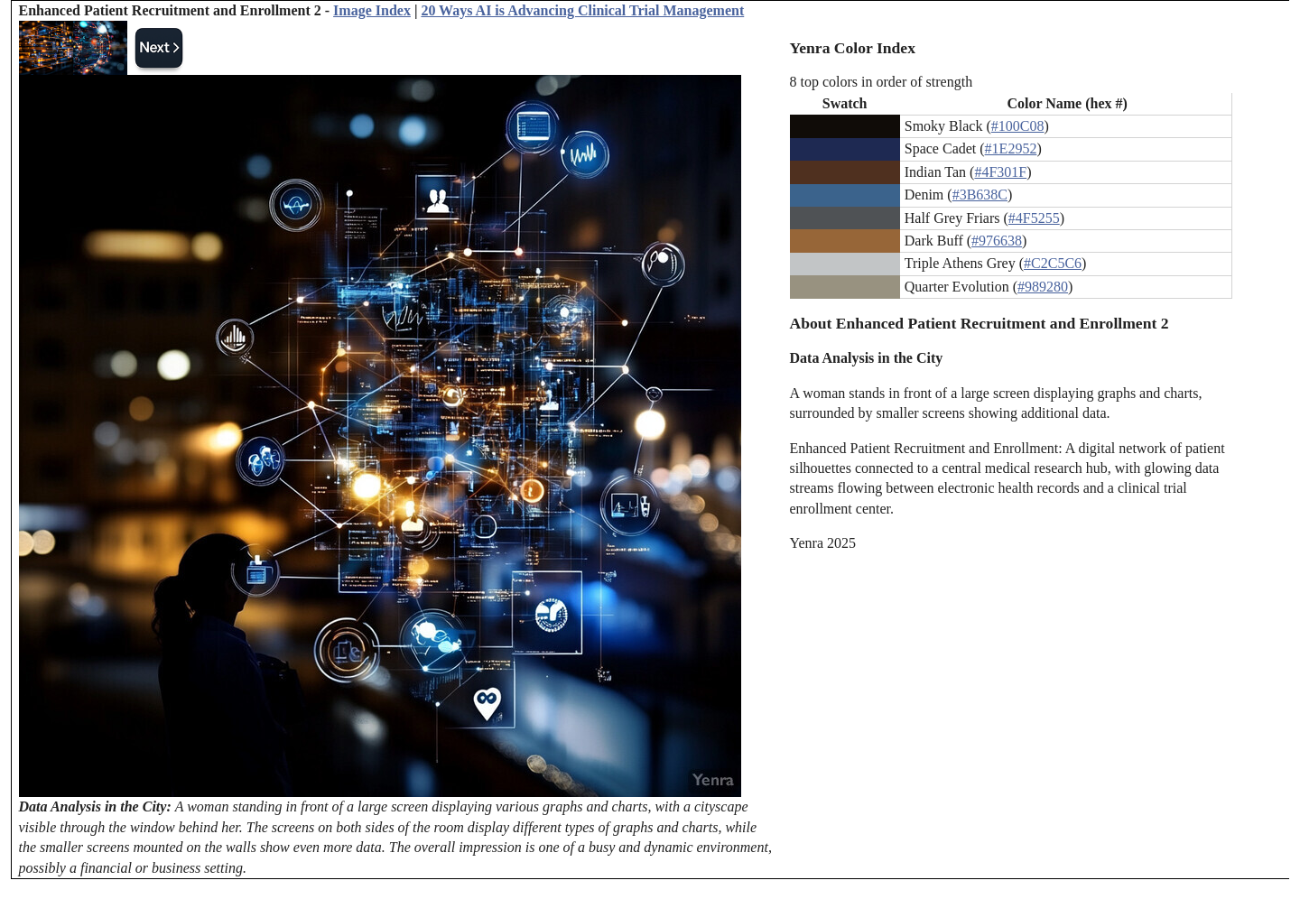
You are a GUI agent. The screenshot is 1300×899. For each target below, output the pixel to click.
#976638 (996, 240)
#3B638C (980, 194)
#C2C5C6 (1053, 263)
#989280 (1042, 286)
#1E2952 (1011, 148)
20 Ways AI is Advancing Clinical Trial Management (582, 10)
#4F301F (1000, 172)
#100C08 (1018, 126)
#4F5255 (1034, 218)
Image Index (372, 10)
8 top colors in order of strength (881, 81)
